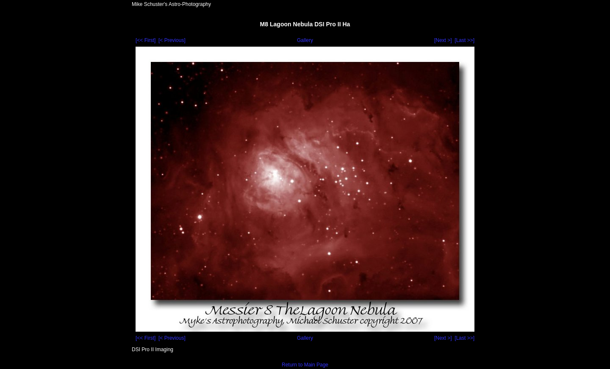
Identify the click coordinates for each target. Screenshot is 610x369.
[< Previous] (172, 40)
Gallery (305, 40)
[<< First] (145, 40)
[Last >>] (464, 40)
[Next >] (443, 40)
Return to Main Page (305, 365)
